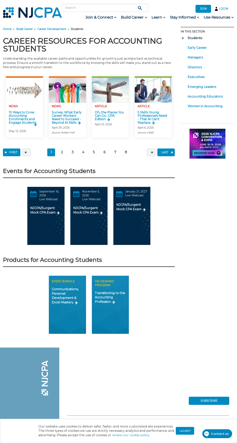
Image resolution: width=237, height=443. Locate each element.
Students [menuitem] (195, 38)
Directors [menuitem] (195, 67)
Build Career (24, 29)
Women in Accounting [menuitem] (205, 106)
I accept (184, 430)
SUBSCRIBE (209, 401)
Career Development (51, 29)
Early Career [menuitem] (197, 48)
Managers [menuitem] (195, 57)
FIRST (13, 152)
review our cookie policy (130, 435)
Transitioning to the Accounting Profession (110, 297)
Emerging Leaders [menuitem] (202, 87)
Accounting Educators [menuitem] (205, 96)
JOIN (203, 8)
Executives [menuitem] (196, 77)
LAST (164, 152)
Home (7, 29)
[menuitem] (100, 17)
